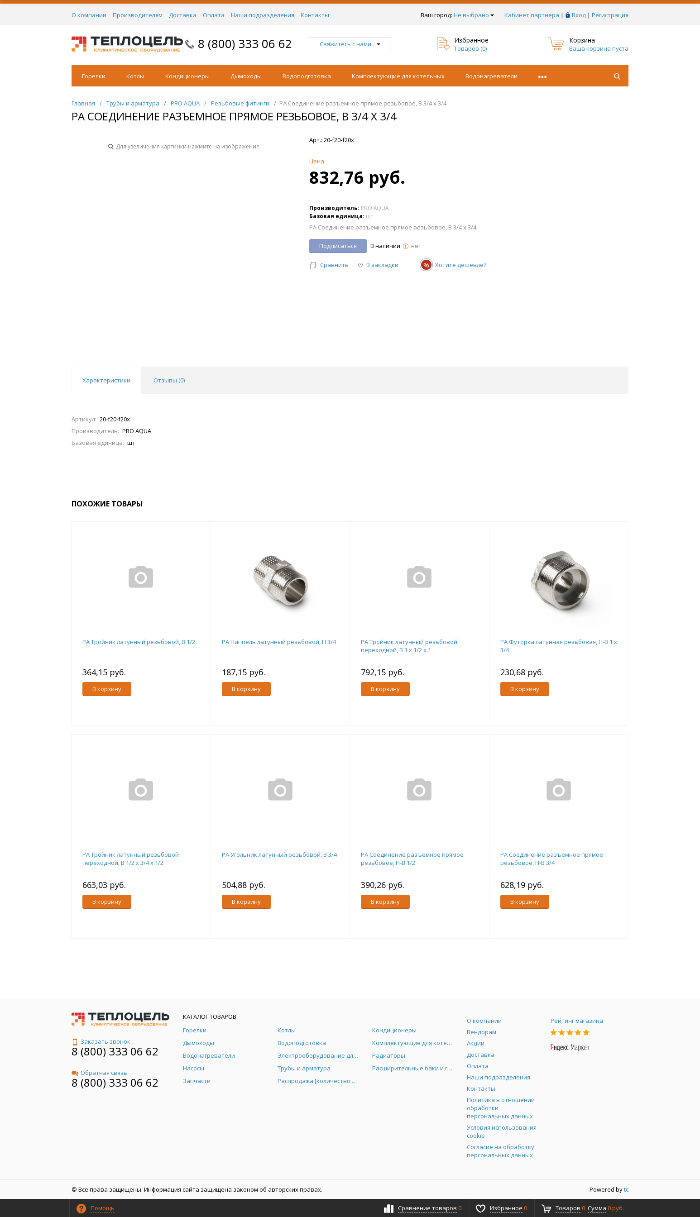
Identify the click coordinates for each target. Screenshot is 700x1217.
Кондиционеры (187, 76)
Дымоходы (246, 76)
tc (626, 1189)
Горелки (93, 76)
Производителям (138, 15)
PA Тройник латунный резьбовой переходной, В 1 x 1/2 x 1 (409, 646)
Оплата (214, 15)
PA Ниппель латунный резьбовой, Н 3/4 (279, 642)
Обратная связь (99, 1073)
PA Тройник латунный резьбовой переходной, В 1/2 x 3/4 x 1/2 (130, 858)
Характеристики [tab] (106, 380)
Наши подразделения (262, 15)
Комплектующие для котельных (398, 76)
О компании (89, 15)
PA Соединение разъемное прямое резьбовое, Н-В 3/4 (551, 858)
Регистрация (610, 15)
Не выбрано (474, 15)
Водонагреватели (491, 76)
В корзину (106, 689)
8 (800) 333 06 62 (245, 43)
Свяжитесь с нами (350, 44)
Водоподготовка (307, 76)
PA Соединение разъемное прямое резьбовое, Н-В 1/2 (412, 858)
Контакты (315, 15)
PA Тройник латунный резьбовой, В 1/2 (138, 642)
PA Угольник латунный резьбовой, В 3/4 (279, 854)
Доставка (183, 15)
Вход (579, 15)
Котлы (135, 76)
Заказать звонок (101, 1041)
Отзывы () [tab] (169, 380)
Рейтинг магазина (577, 1021)
